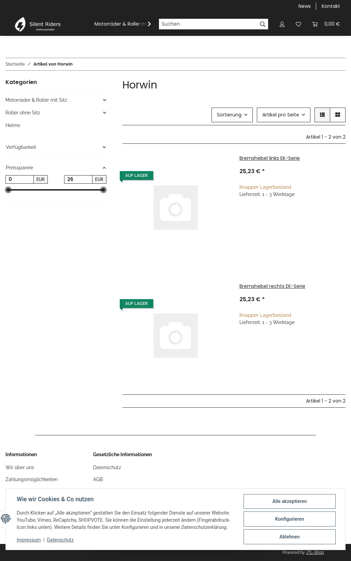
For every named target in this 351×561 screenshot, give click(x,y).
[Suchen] (208, 24)
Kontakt (331, 6)
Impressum (29, 540)
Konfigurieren (289, 519)
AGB (98, 479)
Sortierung (229, 114)
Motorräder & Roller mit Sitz (36, 100)
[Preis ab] (19, 179)
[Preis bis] (78, 179)
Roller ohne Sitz (22, 112)
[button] (282, 24)
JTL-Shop (315, 552)
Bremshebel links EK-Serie (269, 158)
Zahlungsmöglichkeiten (31, 479)
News (304, 6)
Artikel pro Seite (280, 114)
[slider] (8, 190)
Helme (12, 125)
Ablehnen (289, 536)
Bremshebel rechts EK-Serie (272, 286)
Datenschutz (60, 540)
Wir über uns (19, 467)
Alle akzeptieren (289, 501)
